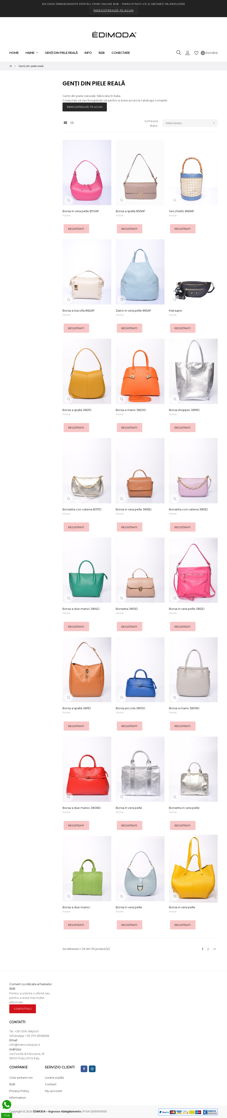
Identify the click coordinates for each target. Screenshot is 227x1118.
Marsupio (175, 310)
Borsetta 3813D (127, 608)
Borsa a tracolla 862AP (79, 310)
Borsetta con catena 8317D (82, 509)
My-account (53, 1091)
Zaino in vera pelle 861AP (133, 310)
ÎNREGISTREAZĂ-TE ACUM (114, 10)
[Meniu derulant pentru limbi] (209, 53)
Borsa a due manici (76, 907)
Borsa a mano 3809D (184, 708)
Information (17, 1097)
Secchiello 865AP (181, 211)
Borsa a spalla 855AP (130, 211)
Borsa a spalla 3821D (77, 410)
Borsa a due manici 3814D (81, 608)
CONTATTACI (22, 1008)
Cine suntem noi (21, 1077)
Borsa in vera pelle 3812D (187, 608)
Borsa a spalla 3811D (77, 708)
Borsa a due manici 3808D (82, 808)
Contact (51, 1084)
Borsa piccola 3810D (130, 708)
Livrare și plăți (54, 1077)
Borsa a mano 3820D (131, 410)
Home (66, 215)
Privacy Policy (19, 1091)
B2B (12, 1084)
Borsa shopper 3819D (184, 410)
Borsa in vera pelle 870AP (81, 211)
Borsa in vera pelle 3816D (134, 509)
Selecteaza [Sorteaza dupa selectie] (192, 123)
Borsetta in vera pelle (184, 808)
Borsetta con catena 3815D (188, 509)
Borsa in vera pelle (129, 808)
